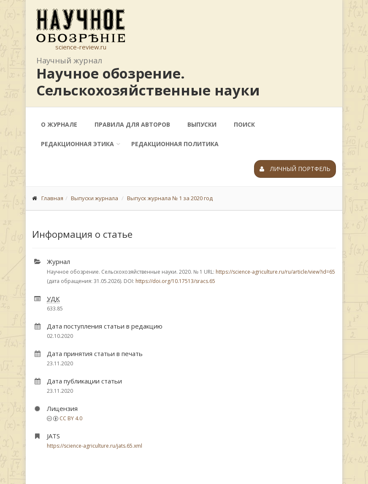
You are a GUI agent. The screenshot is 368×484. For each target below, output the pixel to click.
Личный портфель (295, 169)
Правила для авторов (132, 124)
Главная (52, 198)
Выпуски (201, 124)
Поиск (244, 124)
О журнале (59, 124)
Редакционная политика (175, 144)
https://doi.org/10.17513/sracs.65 (175, 281)
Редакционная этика (77, 144)
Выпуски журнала (94, 198)
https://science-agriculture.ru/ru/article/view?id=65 (275, 271)
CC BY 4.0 (71, 418)
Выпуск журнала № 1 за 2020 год (170, 198)
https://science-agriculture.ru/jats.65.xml (94, 445)
